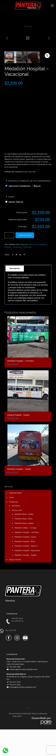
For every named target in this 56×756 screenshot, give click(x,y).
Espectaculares (15, 519)
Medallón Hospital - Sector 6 (26, 572)
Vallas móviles (15, 586)
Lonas (11, 524)
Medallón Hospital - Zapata (26, 582)
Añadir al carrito (24, 262)
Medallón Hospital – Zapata (19, 496)
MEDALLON (34, 271)
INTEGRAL (16, 532)
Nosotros (10, 627)
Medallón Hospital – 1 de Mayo (20, 387)
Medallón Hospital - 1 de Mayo (27, 559)
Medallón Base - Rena (23, 545)
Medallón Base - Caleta (24, 541)
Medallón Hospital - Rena (25, 568)
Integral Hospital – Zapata (18, 441)
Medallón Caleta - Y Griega (25, 554)
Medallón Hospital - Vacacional (27, 577)
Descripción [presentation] (15, 295)
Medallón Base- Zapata (24, 550)
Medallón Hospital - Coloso (25, 563)
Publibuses (26, 273)
